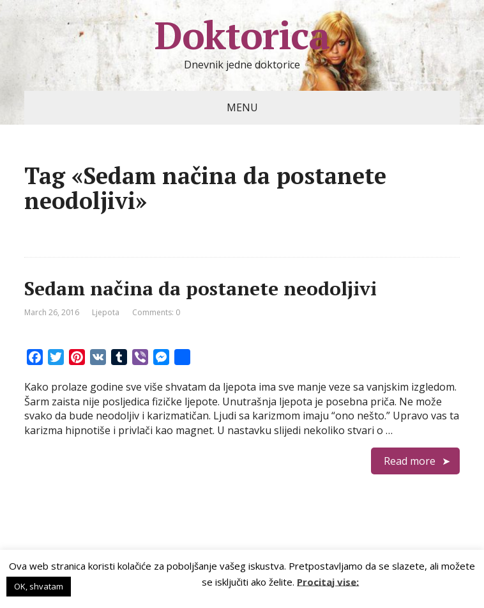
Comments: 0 (156, 312)
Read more (409, 461)
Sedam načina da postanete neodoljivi (200, 288)
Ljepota (105, 312)
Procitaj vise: (328, 581)
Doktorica (242, 35)
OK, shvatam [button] (38, 586)
